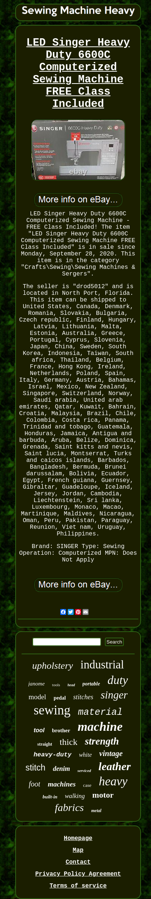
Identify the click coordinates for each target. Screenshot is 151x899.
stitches (83, 697)
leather (115, 766)
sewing (51, 710)
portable (91, 684)
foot (34, 784)
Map (78, 850)
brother (61, 730)
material (100, 712)
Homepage (78, 838)
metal (96, 810)
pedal (60, 698)
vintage (111, 753)
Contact (77, 862)
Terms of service (78, 886)
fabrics (69, 807)
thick (68, 742)
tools (56, 685)
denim (61, 768)
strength (102, 741)
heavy (113, 781)
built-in (49, 796)
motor (102, 794)
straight (44, 744)
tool (38, 730)
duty (117, 680)
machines (62, 784)
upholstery (52, 665)
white (85, 755)
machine (100, 726)
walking (75, 795)
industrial (102, 664)
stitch (35, 767)
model (37, 697)
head (71, 685)
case (87, 785)
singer (114, 695)
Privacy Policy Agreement (78, 874)
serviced (84, 770)
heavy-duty (52, 754)
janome (36, 684)
